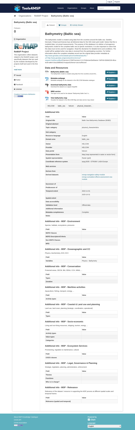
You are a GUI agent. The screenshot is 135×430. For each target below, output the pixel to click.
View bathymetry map (59, 98)
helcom (71, 106)
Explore (111, 72)
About (92, 8)
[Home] (15, 16)
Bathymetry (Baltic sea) (62, 16)
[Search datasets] (108, 8)
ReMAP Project (41, 16)
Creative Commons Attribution (24, 94)
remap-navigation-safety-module (93, 175)
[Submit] (118, 8)
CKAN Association (20, 423)
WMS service (56, 91)
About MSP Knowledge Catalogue (26, 417)
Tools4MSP (31, 8)
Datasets (60, 8)
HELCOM (51, 106)
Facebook (18, 84)
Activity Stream (76, 25)
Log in (110, 2)
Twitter (17, 80)
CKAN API (17, 420)
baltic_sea (61, 106)
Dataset (51, 25)
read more (18, 70)
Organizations (72, 8)
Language (91, 423)
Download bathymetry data (61, 85)
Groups (83, 8)
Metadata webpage (58, 78)
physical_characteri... (84, 106)
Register (117, 2)
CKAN (91, 419)
